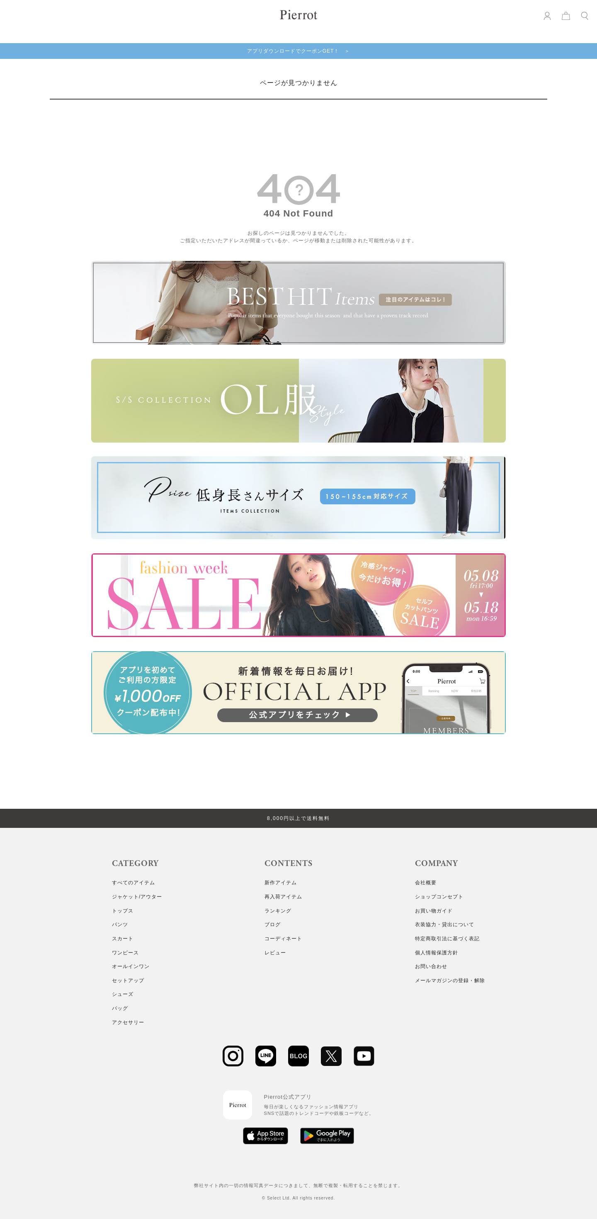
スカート (122, 939)
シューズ (122, 994)
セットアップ (128, 980)
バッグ (120, 1008)
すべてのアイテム (133, 883)
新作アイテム (281, 883)
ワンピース (125, 953)
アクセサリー (128, 1022)
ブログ (273, 924)
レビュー (275, 953)
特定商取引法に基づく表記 (447, 939)
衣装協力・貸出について (444, 924)
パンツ (120, 924)
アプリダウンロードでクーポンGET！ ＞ (298, 51)
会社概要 (426, 883)
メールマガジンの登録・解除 (450, 980)
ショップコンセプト (439, 897)
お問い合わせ (431, 966)
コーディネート (283, 939)
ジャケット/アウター (137, 897)
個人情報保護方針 (436, 953)
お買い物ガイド (434, 911)
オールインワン (131, 966)
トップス (122, 911)
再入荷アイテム (283, 897)
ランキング (278, 911)
